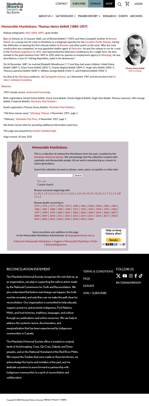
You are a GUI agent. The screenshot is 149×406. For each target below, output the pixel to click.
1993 (90, 209)
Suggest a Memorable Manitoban (71, 241)
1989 (60, 209)
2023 (67, 219)
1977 (52, 206)
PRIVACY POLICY (51, 400)
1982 (90, 206)
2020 (44, 219)
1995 (106, 209)
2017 (106, 215)
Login (138, 3)
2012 (67, 215)
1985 (114, 206)
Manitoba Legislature (21, 51)
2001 (67, 212)
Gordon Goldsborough (44, 130)
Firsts (94, 241)
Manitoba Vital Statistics (43, 101)
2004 (90, 212)
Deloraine (76, 48)
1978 (60, 206)
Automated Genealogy (38, 92)
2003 (83, 212)
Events (123, 16)
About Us (45, 16)
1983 (98, 206)
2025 (83, 219)
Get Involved (64, 16)
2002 (75, 212)
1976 (44, 206)
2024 (75, 219)
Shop (109, 3)
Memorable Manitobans (19, 26)
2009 (44, 215)
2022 (60, 219)
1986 (36, 209)
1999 (52, 212)
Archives (136, 16)
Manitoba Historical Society (48, 157)
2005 (98, 212)
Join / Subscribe (95, 293)
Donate (96, 3)
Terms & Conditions (98, 271)
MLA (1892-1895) (35, 32)
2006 (106, 212)
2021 (52, 219)
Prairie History (88, 16)
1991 (75, 209)
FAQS (86, 278)
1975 (36, 206)
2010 (52, 215)
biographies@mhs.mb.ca (81, 235)
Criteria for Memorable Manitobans (32, 241)
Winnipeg (106, 55)
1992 (83, 209)
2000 (60, 212)
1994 (98, 209)
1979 (67, 206)
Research (109, 16)
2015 (90, 215)
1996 (114, 209)
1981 (83, 206)
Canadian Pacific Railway (98, 42)
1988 (52, 209)
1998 (44, 212)
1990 (67, 209)
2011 (60, 215)
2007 (114, 212)
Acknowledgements (56, 244)
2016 (98, 215)
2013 (75, 215)
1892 (38, 51)
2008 (36, 215)
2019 (36, 219)
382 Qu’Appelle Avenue (53, 76)
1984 (106, 206)
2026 (90, 219)
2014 (83, 215)
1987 (44, 209)
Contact (62, 3)
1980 (75, 206)
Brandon (64, 45)
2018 (114, 215)
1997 (36, 212)
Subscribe (79, 3)
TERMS (63, 400)
